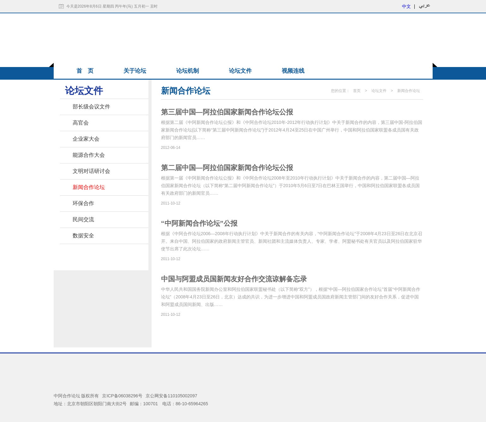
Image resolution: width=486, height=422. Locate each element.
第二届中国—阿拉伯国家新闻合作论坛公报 (227, 168)
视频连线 (293, 71)
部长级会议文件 (91, 107)
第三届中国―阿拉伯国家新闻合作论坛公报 (227, 112)
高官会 (81, 123)
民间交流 (83, 220)
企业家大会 (86, 139)
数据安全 (83, 236)
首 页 (84, 71)
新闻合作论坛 (89, 187)
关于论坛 (134, 71)
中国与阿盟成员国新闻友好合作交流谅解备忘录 (234, 279)
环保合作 (83, 203)
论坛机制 (187, 71)
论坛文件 (240, 71)
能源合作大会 (89, 155)
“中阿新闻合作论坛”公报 (199, 223)
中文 (406, 6)
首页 (357, 91)
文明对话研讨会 (91, 171)
